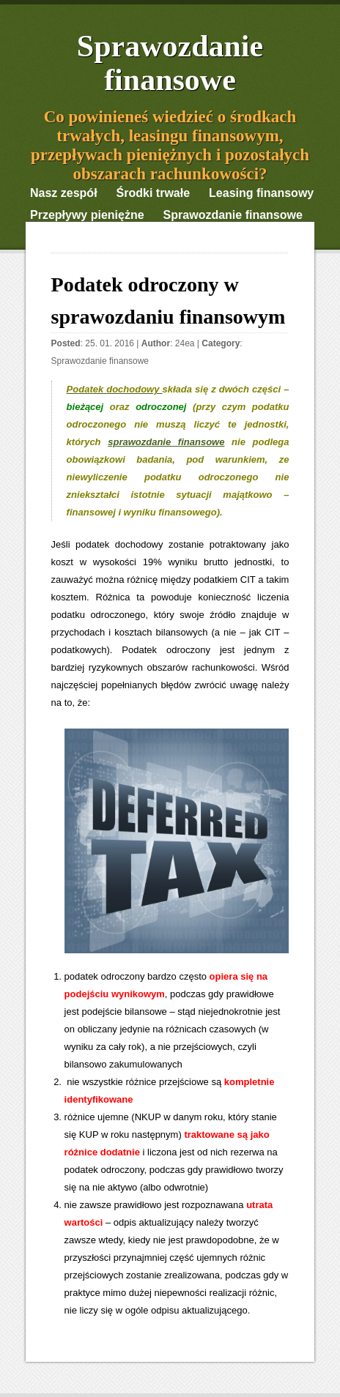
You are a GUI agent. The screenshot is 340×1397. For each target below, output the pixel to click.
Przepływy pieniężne (87, 215)
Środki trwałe (153, 193)
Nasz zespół (63, 193)
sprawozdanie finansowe (166, 441)
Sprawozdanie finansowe (170, 63)
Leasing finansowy (261, 193)
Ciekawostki (63, 237)
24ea (185, 343)
